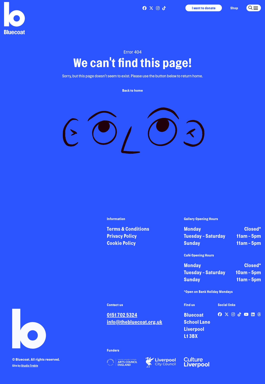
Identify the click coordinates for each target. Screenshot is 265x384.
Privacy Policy (122, 237)
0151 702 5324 (122, 316)
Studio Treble (29, 367)
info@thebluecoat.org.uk (134, 323)
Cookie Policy (121, 244)
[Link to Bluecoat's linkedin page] (253, 315)
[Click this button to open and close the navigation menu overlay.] (255, 7)
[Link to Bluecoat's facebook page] (144, 8)
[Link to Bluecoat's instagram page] (158, 8)
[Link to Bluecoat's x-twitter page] (151, 8)
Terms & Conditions (128, 230)
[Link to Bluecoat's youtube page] (246, 315)
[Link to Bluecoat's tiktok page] (164, 8)
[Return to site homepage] (14, 18)
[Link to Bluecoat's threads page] (259, 315)
